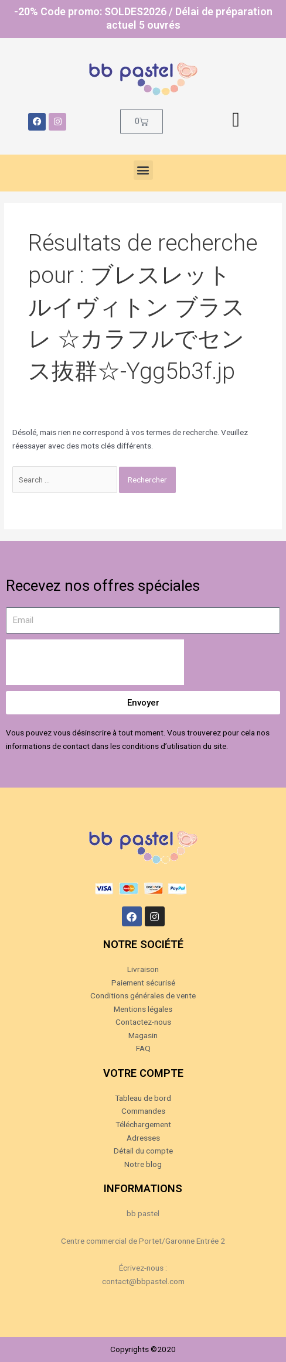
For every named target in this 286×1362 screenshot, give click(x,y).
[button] (143, 170)
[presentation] (95, 662)
